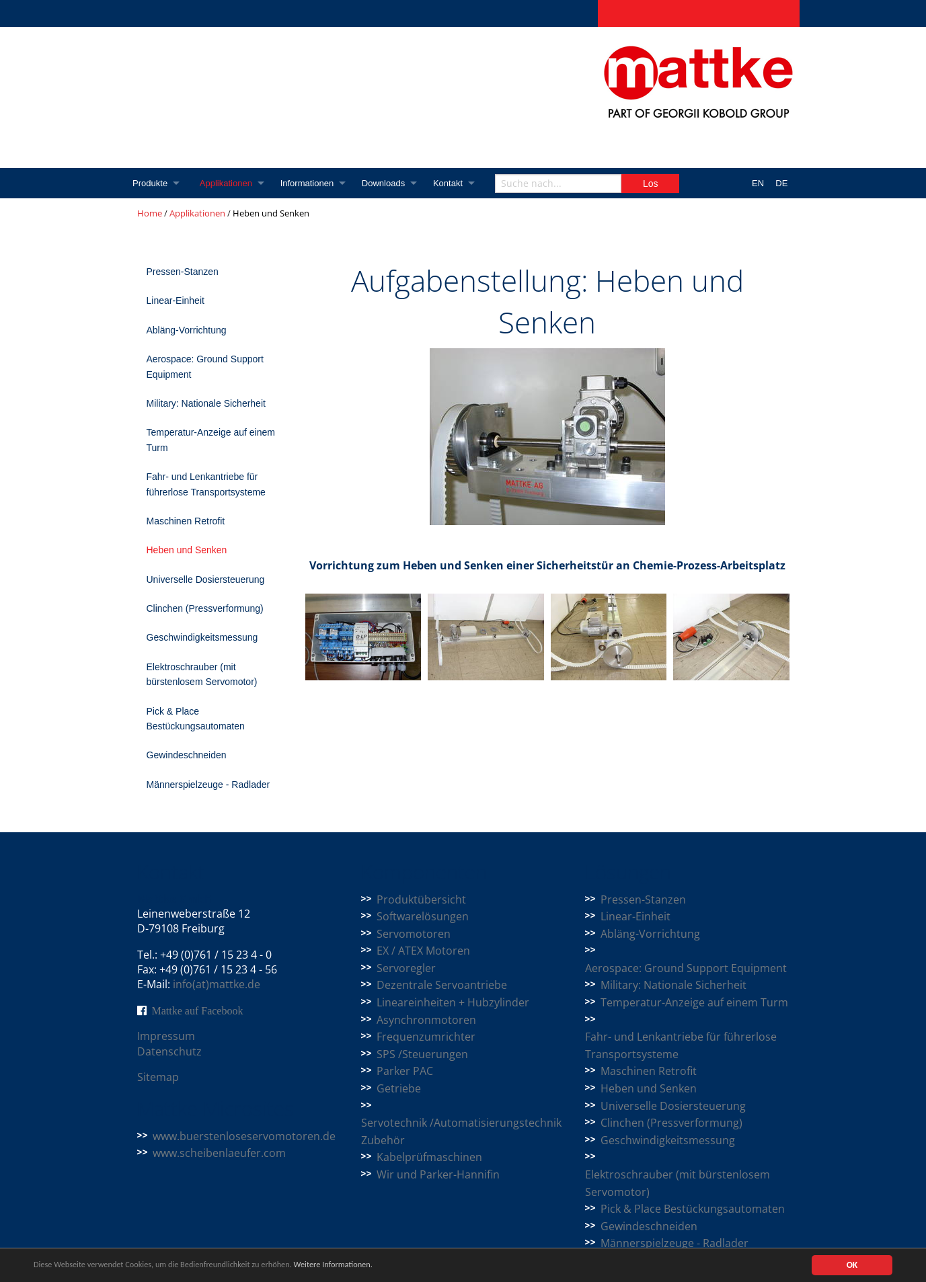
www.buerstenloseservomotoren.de (244, 1136)
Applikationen (227, 183)
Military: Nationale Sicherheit (206, 403)
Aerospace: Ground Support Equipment (205, 366)
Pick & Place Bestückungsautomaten (196, 718)
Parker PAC (405, 1071)
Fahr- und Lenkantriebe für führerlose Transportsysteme (206, 484)
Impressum (166, 1036)
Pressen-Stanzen (183, 271)
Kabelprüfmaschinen (429, 1157)
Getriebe (399, 1088)
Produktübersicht (421, 899)
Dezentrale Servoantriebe (442, 984)
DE (781, 183)
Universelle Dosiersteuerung (206, 579)
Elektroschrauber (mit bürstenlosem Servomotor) (202, 674)
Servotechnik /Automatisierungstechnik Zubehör (461, 1131)
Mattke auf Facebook (197, 1010)
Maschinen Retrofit (186, 521)
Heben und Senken (187, 550)
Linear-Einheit (175, 300)
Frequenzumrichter (426, 1036)
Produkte (149, 183)
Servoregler (406, 968)
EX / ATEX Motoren (423, 950)
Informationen (310, 183)
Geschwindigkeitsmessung (202, 637)
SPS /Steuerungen (422, 1054)
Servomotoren (414, 933)
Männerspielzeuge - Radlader (208, 784)
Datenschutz (169, 1051)
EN (758, 183)
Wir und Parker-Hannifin (438, 1174)
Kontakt (453, 183)
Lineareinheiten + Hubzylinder (453, 1002)
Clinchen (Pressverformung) (205, 608)
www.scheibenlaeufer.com (219, 1153)
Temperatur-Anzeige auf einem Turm (211, 439)
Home (149, 213)
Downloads (387, 183)
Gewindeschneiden (187, 755)
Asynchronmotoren (426, 1019)
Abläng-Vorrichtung (187, 330)
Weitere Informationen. (365, 1265)
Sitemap (158, 1077)
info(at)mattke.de (216, 984)
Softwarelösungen (423, 916)
